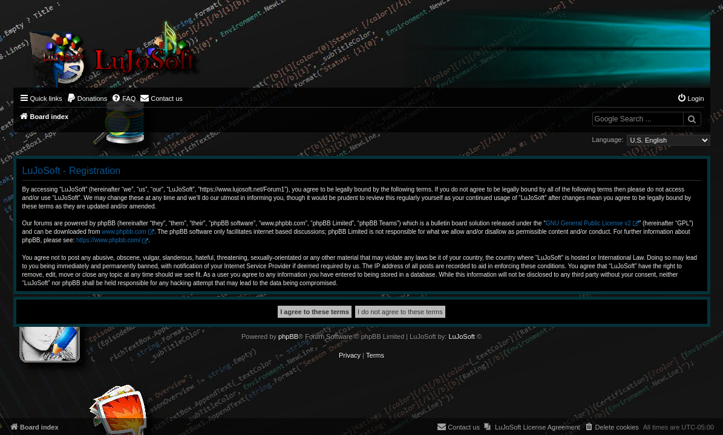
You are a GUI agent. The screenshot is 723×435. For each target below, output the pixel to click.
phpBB (288, 336)
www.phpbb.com (124, 231)
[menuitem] (87, 98)
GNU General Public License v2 (588, 223)
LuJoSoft (461, 336)
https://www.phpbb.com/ (108, 240)
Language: (608, 139)
